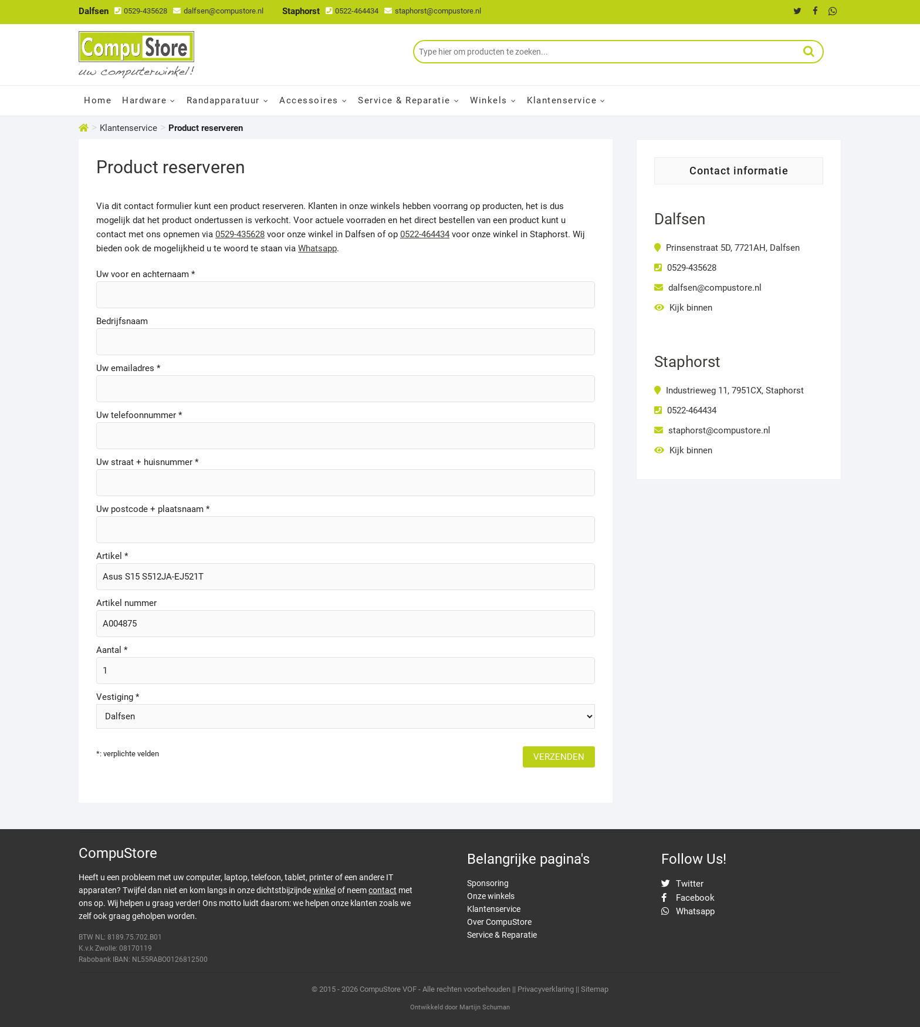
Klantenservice (562, 100)
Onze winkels (491, 896)
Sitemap (594, 989)
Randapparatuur (223, 100)
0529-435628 (140, 10)
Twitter (682, 883)
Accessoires (309, 100)
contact (382, 890)
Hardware (144, 100)
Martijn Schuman (484, 1007)
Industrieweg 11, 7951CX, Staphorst (729, 390)
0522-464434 (352, 10)
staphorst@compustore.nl (432, 10)
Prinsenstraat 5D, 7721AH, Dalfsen (727, 248)
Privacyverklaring (546, 989)
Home (97, 100)
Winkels (489, 100)
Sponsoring (488, 883)
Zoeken (809, 51)
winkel (324, 890)
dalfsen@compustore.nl (218, 10)
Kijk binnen (683, 307)
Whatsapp (317, 248)
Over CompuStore (499, 922)
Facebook (688, 898)
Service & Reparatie (404, 100)
